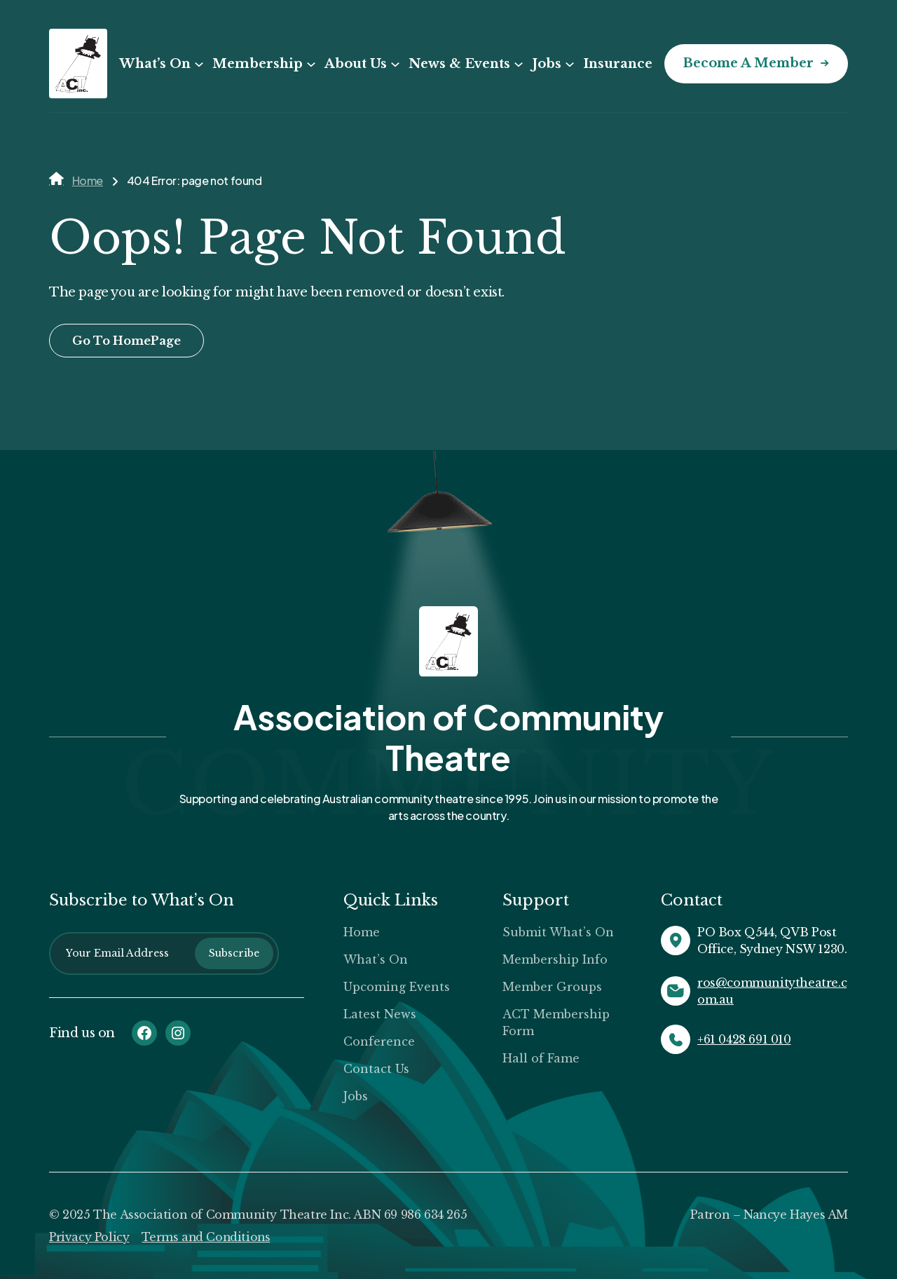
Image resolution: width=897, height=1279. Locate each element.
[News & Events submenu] (517, 64)
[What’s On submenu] (198, 64)
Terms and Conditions (208, 1237)
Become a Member (747, 63)
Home (87, 180)
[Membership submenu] (310, 64)
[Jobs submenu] (568, 64)
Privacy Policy (89, 1237)
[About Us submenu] (394, 64)
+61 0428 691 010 (744, 1039)
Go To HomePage (126, 341)
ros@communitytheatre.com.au (772, 991)
